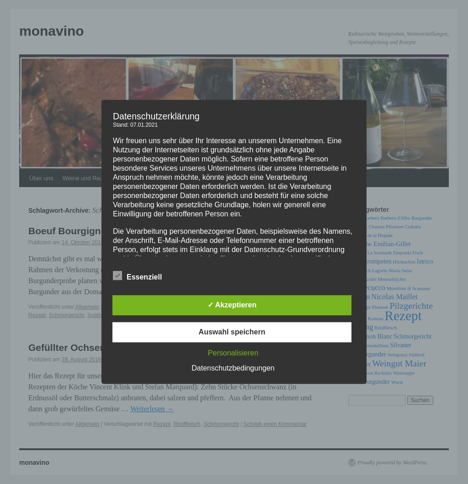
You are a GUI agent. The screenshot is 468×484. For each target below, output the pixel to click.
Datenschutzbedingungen (232, 368)
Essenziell (137, 276)
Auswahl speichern (232, 332)
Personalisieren (233, 353)
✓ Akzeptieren (232, 305)
